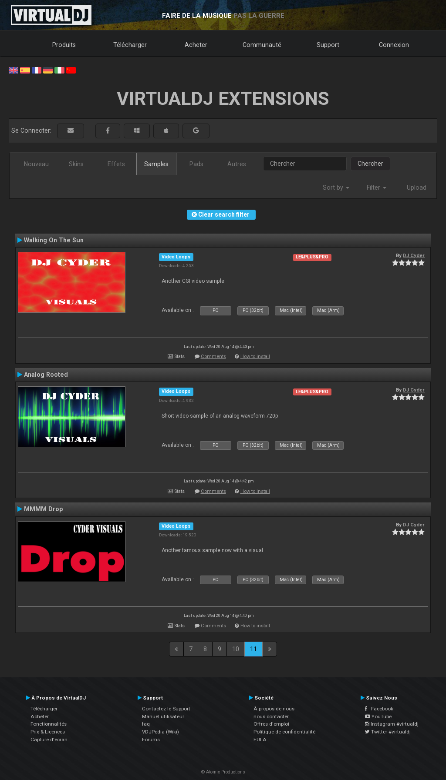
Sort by (336, 187)
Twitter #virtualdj (388, 732)
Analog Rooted (46, 374)
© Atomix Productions (223, 772)
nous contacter (271, 716)
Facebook (379, 709)
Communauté (262, 44)
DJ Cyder (414, 255)
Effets (116, 164)
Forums (151, 739)
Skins (76, 164)
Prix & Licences (47, 732)
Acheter (196, 44)
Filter (376, 187)
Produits (64, 44)
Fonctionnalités (48, 724)
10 (235, 649)
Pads (196, 164)
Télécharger (130, 44)
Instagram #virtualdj (392, 724)
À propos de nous (273, 709)
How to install (255, 356)
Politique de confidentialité (284, 732)
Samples (156, 164)
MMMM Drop (43, 508)
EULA (260, 739)
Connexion (394, 44)
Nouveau (36, 164)
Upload (416, 187)
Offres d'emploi (271, 724)
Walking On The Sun (54, 240)
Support (328, 44)
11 (253, 649)
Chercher (370, 163)
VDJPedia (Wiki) (160, 732)
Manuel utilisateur (163, 716)
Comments (213, 356)
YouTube (378, 716)
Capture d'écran (49, 739)
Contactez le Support (166, 709)
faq (146, 724)
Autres (236, 164)
